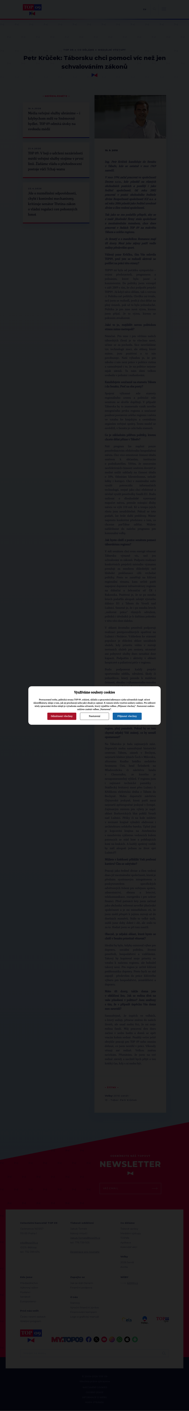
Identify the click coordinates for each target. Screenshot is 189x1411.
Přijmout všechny (127, 716)
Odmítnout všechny (62, 716)
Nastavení (94, 716)
